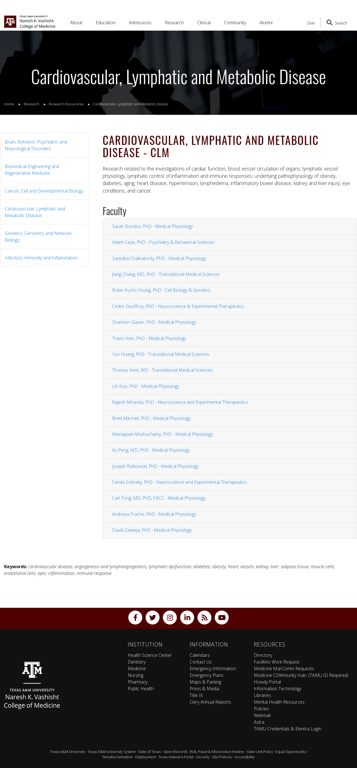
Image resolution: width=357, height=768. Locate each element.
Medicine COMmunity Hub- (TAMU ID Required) (301, 675)
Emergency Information (213, 668)
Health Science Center (150, 655)
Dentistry (137, 662)
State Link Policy (260, 751)
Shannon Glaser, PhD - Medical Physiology (154, 322)
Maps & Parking (205, 682)
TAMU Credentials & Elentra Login (287, 729)
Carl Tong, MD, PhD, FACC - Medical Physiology (158, 498)
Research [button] (174, 23)
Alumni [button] (265, 23)
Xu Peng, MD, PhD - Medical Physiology (151, 450)
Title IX (196, 695)
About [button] (76, 23)
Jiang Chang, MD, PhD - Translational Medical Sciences (166, 274)
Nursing (135, 675)
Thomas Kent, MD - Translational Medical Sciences (162, 370)
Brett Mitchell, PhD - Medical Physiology (151, 418)
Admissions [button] (140, 23)
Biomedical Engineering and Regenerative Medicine (32, 169)
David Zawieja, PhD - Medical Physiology (152, 530)
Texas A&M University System (112, 751)
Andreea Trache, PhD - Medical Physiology (154, 514)
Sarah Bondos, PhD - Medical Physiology (152, 226)
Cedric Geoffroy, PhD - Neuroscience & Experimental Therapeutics (178, 306)
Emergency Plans (206, 675)
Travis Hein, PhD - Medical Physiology (149, 338)
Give (311, 23)
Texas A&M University (67, 751)
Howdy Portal (267, 682)
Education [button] (105, 23)
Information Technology (277, 689)
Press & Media (204, 689)
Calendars (200, 655)
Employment (145, 756)
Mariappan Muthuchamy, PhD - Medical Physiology (162, 434)
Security (202, 756)
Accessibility (245, 756)
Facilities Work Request (277, 662)
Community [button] (235, 23)
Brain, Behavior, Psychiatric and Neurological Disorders (36, 145)
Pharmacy (138, 682)
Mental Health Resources (279, 702)
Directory (263, 655)
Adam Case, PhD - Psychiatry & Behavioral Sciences (163, 242)
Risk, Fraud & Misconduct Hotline (217, 751)
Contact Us (201, 662)
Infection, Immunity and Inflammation (41, 258)
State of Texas (149, 751)
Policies (261, 709)
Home (9, 103)
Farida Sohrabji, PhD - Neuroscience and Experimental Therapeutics (179, 482)
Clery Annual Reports (210, 702)
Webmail (262, 715)
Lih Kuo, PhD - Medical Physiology (145, 386)
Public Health (141, 689)
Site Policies (222, 756)
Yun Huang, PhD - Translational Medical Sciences (160, 354)
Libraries (262, 695)
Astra (259, 722)
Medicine (137, 668)
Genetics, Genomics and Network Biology (38, 236)
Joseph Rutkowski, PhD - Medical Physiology (155, 466)
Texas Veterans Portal (175, 756)
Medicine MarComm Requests (284, 668)
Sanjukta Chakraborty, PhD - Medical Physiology (159, 258)
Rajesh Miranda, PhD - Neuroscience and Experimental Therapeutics (180, 402)
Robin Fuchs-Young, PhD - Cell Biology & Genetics (161, 290)
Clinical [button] (204, 23)
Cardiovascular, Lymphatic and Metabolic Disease (35, 212)
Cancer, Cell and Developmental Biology (44, 191)
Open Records (175, 751)
